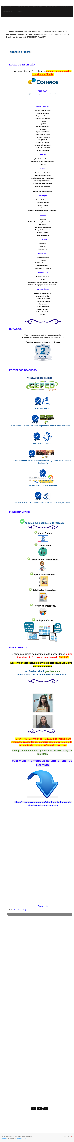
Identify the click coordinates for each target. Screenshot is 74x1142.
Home (5, 6)
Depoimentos (53, 6)
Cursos (11, 6)
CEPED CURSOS (64, 6)
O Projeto (19, 6)
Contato (19, 11)
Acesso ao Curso (9, 11)
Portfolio (4, 1138)
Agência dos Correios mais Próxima (35, 6)
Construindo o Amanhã (22, 1138)
